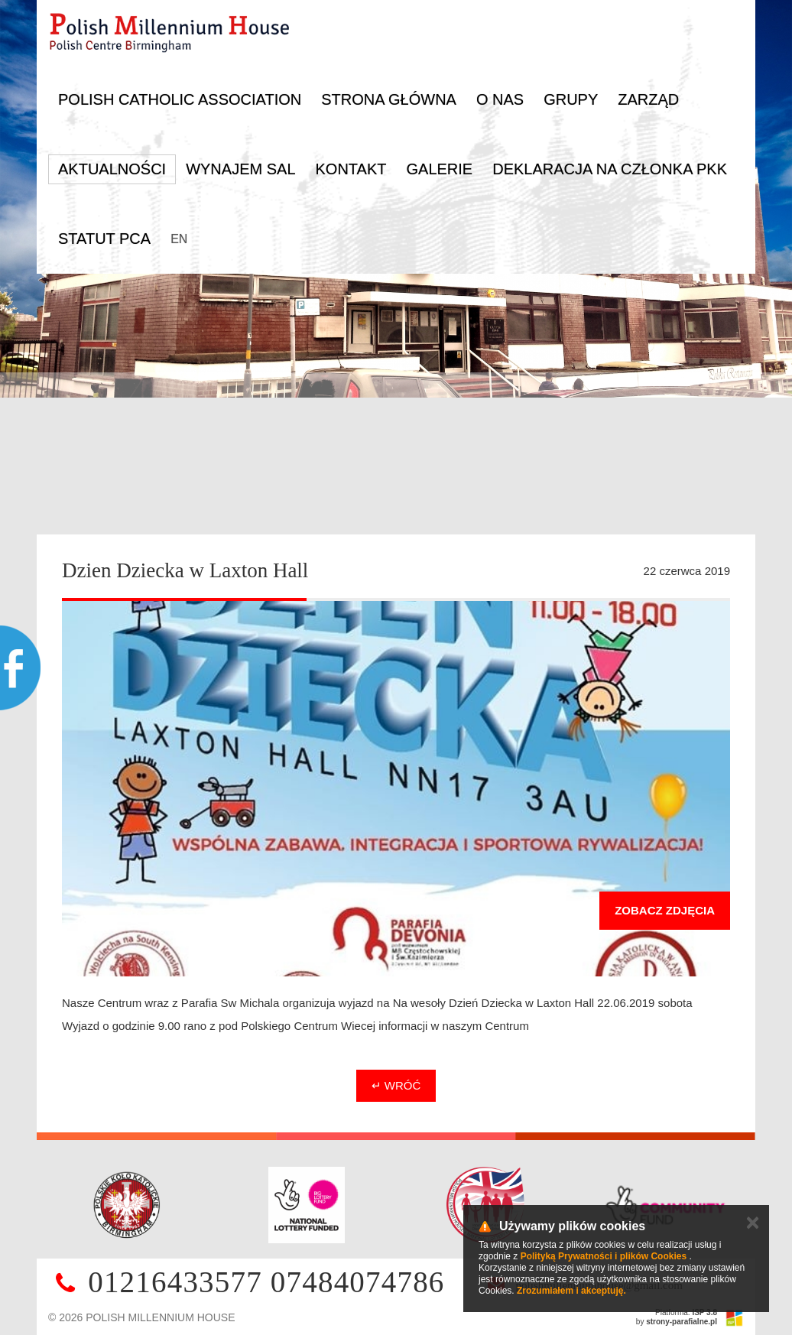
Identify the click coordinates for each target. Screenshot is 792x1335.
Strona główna (388, 99)
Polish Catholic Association (179, 99)
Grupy (571, 99)
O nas (500, 99)
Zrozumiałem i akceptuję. (571, 1290)
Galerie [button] (439, 169)
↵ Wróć (396, 1085)
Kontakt (351, 169)
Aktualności (112, 169)
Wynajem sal (240, 169)
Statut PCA (104, 238)
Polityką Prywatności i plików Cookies (604, 1256)
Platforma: (686, 1312)
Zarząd (648, 99)
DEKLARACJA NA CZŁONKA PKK (609, 169)
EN (178, 238)
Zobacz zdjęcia (665, 910)
